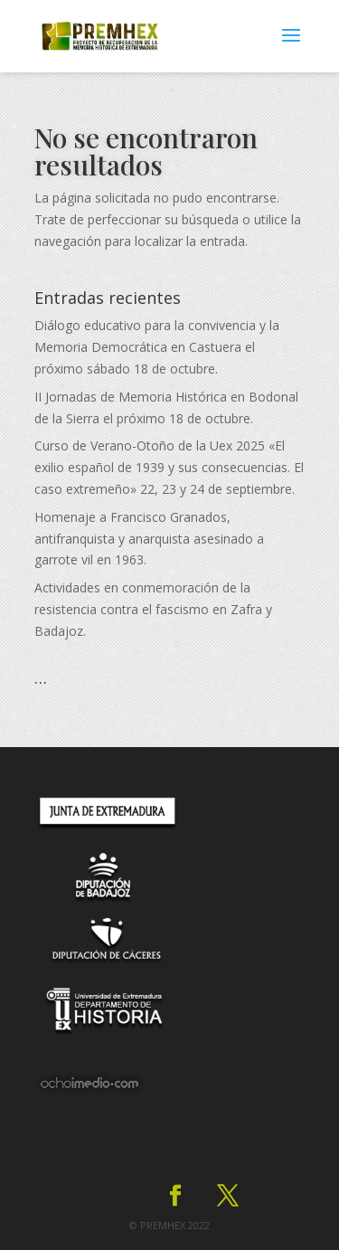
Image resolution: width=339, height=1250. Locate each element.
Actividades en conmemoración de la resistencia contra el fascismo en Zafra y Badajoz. (153, 609)
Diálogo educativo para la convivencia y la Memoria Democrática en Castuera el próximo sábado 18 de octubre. (156, 347)
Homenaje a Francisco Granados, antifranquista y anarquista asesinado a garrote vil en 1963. (149, 538)
